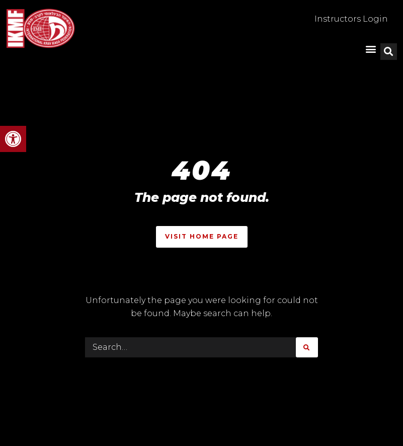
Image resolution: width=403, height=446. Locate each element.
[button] (13, 139)
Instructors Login (351, 19)
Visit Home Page (201, 236)
